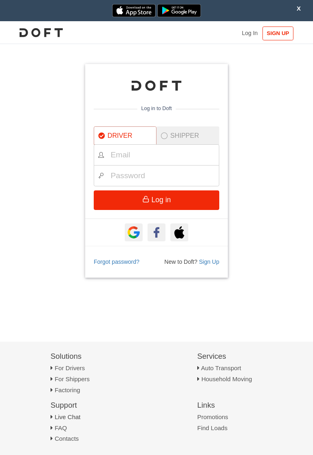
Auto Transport (221, 367)
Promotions (212, 416)
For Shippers (72, 378)
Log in (156, 200)
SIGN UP (278, 33)
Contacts (67, 438)
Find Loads (212, 427)
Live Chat (67, 416)
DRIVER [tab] (115, 135)
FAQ (61, 427)
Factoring (67, 390)
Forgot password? (116, 261)
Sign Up (209, 261)
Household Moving (226, 378)
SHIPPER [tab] (180, 135)
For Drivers (70, 367)
